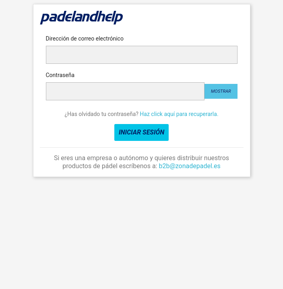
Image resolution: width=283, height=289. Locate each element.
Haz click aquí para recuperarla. (179, 114)
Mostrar (221, 91)
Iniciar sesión (141, 132)
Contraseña (60, 75)
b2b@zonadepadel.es (189, 166)
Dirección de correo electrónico (85, 38)
